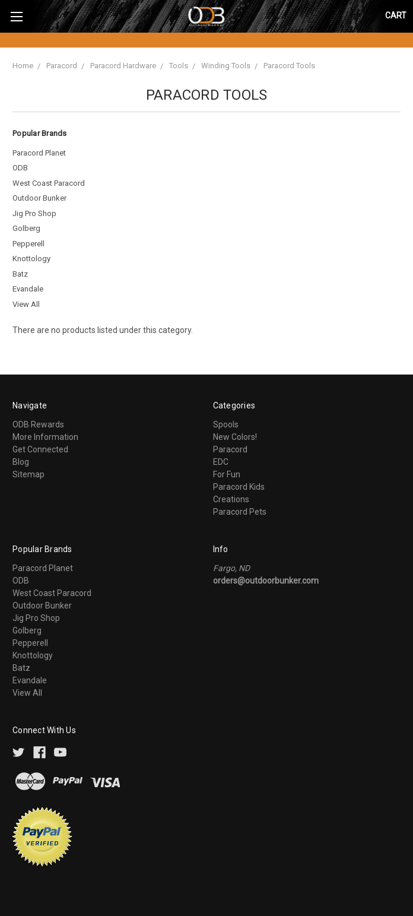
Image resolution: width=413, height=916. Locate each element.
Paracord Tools (289, 65)
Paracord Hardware (123, 65)
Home (22, 65)
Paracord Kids (239, 487)
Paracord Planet (39, 152)
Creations (231, 499)
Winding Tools (225, 65)
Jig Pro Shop (34, 213)
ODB (20, 167)
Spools (226, 424)
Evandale (27, 288)
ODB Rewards (38, 424)
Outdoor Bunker (39, 198)
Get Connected (40, 449)
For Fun (226, 474)
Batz (20, 274)
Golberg (26, 228)
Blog (20, 462)
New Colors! (235, 437)
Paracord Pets (239, 511)
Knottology (31, 258)
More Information (45, 437)
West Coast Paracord (48, 183)
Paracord (61, 65)
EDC (220, 462)
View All (26, 304)
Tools (178, 65)
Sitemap (28, 474)
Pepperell (28, 243)
